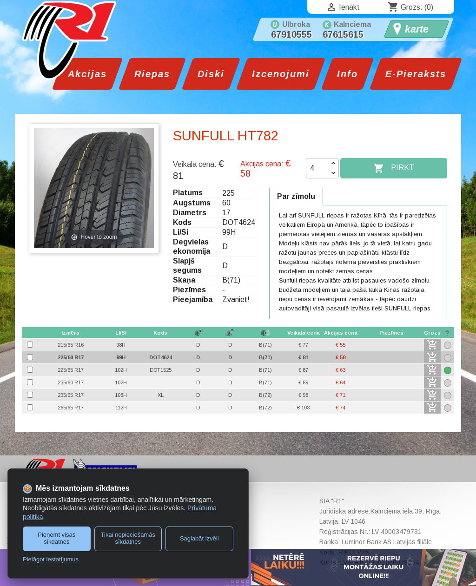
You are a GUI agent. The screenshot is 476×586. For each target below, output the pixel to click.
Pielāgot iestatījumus (51, 559)
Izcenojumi (281, 74)
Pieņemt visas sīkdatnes (56, 538)
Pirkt (393, 168)
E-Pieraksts (415, 74)
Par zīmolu (296, 196)
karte (417, 29)
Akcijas (87, 74)
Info (347, 74)
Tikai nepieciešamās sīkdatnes (128, 538)
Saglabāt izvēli (199, 538)
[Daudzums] (317, 168)
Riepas (152, 74)
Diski (211, 74)
